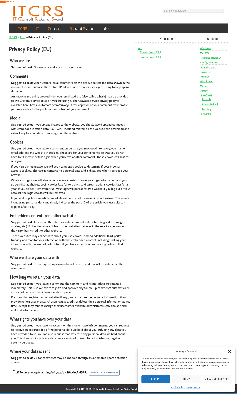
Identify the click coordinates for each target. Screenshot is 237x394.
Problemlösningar (210, 57)
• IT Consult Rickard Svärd (105, 389)
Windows (205, 48)
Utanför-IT (206, 95)
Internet (204, 76)
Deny (186, 379)
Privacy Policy (193, 387)
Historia (206, 99)
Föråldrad (205, 113)
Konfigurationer (209, 62)
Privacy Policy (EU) (150, 57)
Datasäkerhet (208, 67)
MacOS (204, 53)
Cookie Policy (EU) (150, 52)
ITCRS (38, 13)
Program (205, 72)
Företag (206, 109)
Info (22, 37)
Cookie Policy (178, 387)
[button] (229, 351)
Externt (204, 90)
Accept (156, 379)
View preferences (217, 379)
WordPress (206, 81)
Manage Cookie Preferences (104, 373)
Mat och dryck (210, 104)
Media (203, 86)
